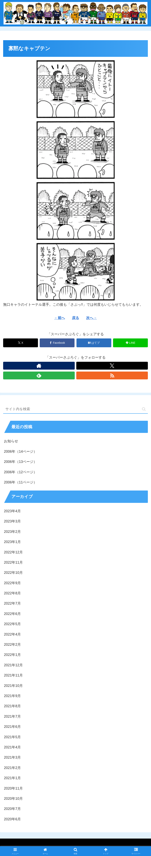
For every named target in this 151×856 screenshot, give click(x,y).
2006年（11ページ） (20, 482)
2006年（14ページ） (20, 451)
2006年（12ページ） (20, 472)
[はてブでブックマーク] (93, 342)
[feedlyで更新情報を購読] (39, 375)
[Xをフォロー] (112, 366)
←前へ (59, 318)
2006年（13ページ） (20, 462)
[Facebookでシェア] (57, 342)
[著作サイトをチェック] (39, 366)
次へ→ (91, 318)
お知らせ (11, 441)
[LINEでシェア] (130, 342)
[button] (143, 409)
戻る (75, 318)
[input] (75, 409)
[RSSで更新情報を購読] (112, 375)
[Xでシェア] (20, 342)
